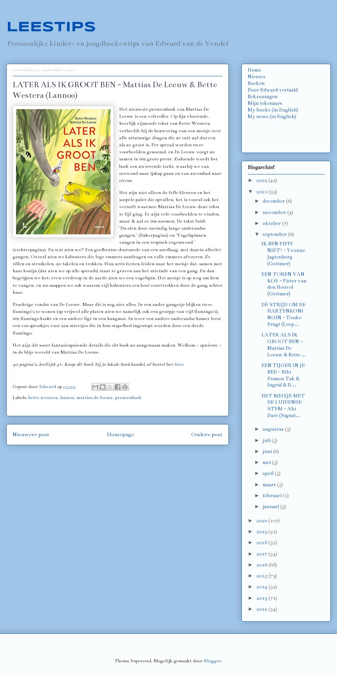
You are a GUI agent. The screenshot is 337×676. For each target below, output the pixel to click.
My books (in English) (273, 110)
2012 (262, 609)
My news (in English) (272, 116)
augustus (274, 429)
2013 (262, 598)
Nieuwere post (31, 434)
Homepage (120, 434)
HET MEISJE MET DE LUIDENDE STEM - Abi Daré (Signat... (283, 406)
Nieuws (256, 77)
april (269, 473)
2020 (262, 521)
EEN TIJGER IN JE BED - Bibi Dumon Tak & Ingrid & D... (283, 375)
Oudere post (207, 434)
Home (254, 70)
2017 (262, 554)
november (275, 212)
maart (270, 485)
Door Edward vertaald (273, 90)
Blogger (212, 660)
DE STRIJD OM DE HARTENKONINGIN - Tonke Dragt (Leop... (283, 314)
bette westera (43, 397)
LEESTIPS (51, 27)
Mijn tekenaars (265, 103)
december (274, 201)
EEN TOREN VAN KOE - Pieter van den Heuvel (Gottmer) (283, 284)
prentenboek (128, 397)
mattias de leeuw (94, 397)
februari (273, 496)
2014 (262, 587)
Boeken (256, 83)
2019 (262, 532)
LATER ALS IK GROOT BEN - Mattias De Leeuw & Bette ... (283, 345)
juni (268, 451)
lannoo (67, 397)
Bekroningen (262, 96)
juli (267, 440)
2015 (262, 576)
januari (271, 506)
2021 (262, 192)
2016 (262, 565)
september (275, 234)
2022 (262, 180)
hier (178, 364)
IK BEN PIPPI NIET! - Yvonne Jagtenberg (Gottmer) (283, 253)
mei (267, 462)
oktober (272, 223)
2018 (262, 542)
